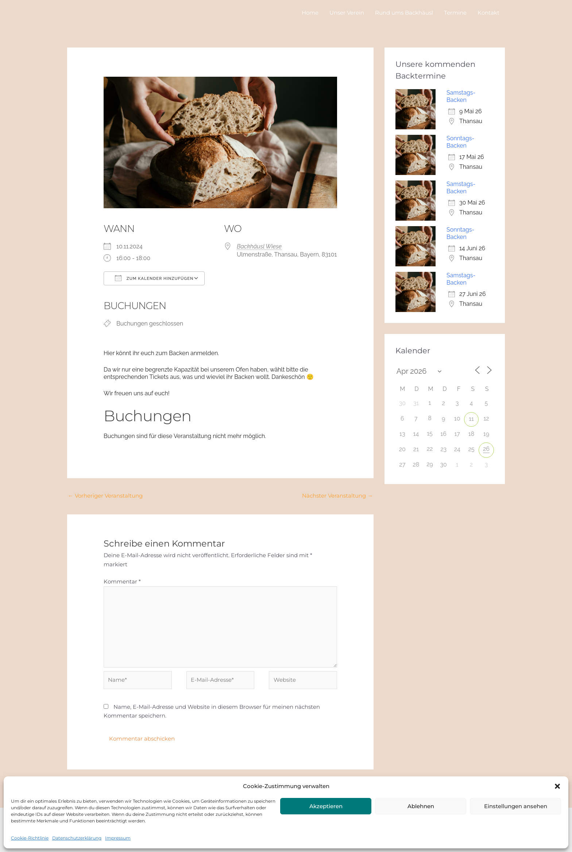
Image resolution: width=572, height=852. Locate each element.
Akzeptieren (326, 806)
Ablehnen (420, 806)
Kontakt (488, 12)
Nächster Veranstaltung (337, 495)
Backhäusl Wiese (259, 246)
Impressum (118, 838)
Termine (455, 12)
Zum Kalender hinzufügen (154, 278)
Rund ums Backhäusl (404, 12)
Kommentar (122, 581)
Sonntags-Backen (460, 142)
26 (486, 448)
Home (310, 12)
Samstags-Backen (461, 96)
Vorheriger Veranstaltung (105, 495)
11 (471, 418)
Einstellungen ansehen (515, 806)
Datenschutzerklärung (76, 838)
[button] (557, 786)
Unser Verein (346, 12)
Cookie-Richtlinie (30, 838)
